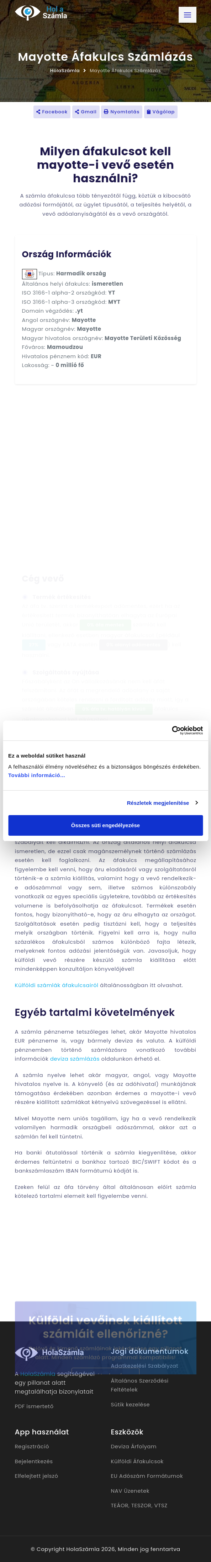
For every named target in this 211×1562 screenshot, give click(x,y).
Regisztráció (32, 1446)
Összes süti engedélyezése (105, 825)
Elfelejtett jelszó (36, 1476)
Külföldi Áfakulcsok (137, 1461)
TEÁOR (119, 1505)
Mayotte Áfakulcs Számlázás (125, 70)
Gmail (86, 111)
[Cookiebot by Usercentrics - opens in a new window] (172, 730)
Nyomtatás (121, 111)
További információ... (36, 775)
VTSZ (160, 1505)
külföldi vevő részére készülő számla (78, 960)
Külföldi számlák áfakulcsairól (57, 985)
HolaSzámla (65, 70)
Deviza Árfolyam (134, 1446)
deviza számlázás (75, 1058)
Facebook (52, 111)
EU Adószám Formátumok (147, 1476)
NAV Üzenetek (130, 1490)
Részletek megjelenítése (158, 803)
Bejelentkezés (34, 1461)
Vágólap (161, 111)
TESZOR (141, 1505)
